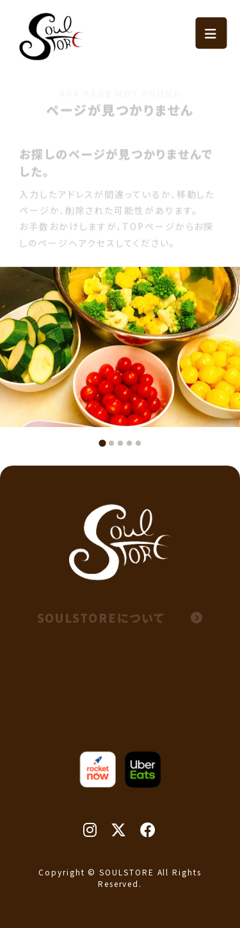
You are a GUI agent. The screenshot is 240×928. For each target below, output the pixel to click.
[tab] (102, 442)
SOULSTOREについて (120, 617)
